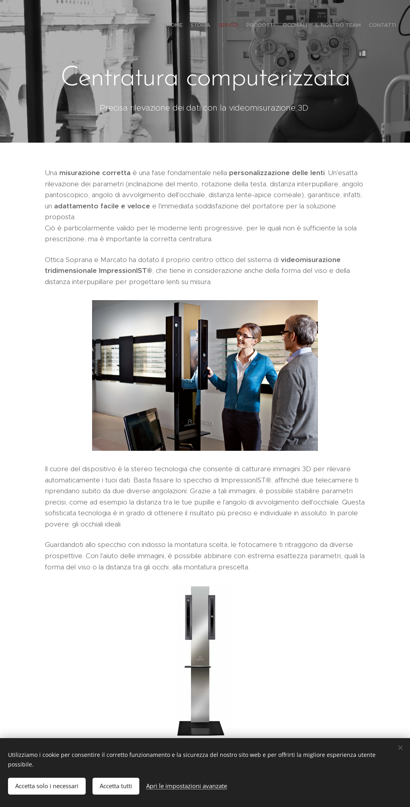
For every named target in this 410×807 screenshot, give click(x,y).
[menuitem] (349, 26)
